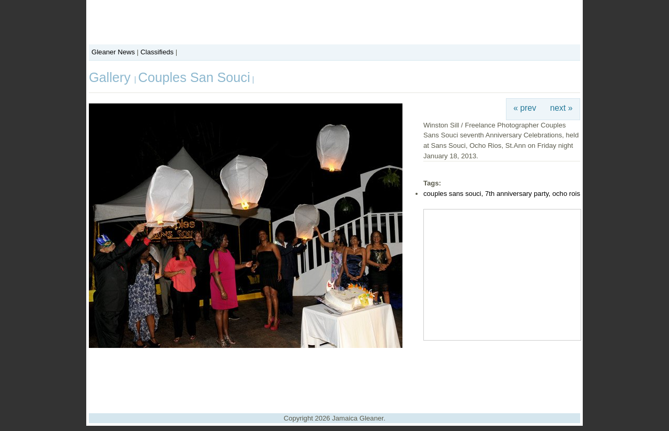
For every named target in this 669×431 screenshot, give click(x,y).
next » (561, 107)
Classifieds (157, 52)
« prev (524, 107)
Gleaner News (113, 52)
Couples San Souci (194, 77)
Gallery (111, 77)
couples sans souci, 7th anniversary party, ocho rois (501, 193)
